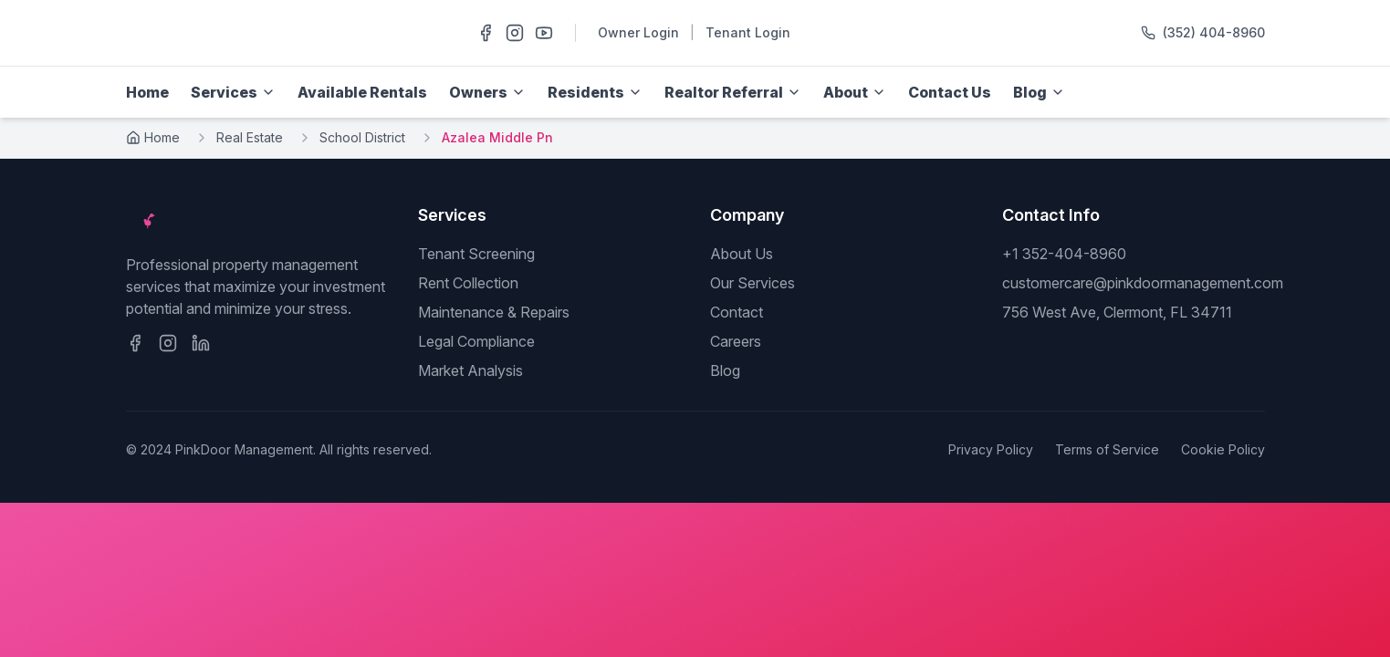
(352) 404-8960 (1214, 32)
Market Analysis (470, 370)
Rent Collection (468, 283)
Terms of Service (1107, 449)
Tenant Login (747, 32)
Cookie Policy (1223, 449)
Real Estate (249, 137)
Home (147, 92)
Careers (735, 341)
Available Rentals (362, 92)
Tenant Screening (476, 254)
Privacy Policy (990, 449)
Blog (725, 370)
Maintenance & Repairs (494, 312)
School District (362, 137)
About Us (741, 254)
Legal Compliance (476, 341)
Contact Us (949, 92)
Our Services (752, 283)
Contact (736, 312)
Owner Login (638, 32)
